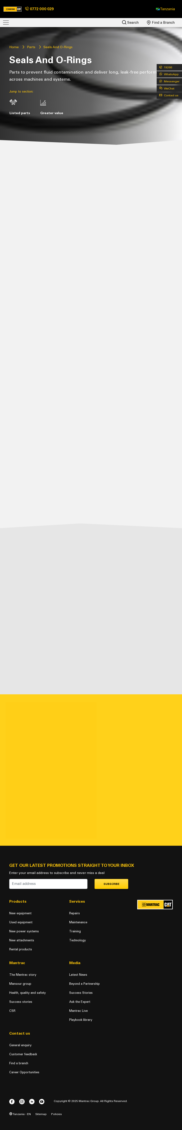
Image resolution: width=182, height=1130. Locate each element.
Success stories (20, 1002)
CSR (12, 1011)
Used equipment (20, 922)
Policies (56, 1114)
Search (130, 22)
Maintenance (78, 922)
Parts (31, 47)
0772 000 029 (39, 9)
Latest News (78, 974)
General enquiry (20, 1045)
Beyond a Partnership (84, 983)
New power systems (24, 931)
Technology (77, 940)
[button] (165, 9)
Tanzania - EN (20, 1114)
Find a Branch (161, 22)
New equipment (20, 913)
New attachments (21, 940)
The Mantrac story (22, 974)
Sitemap (41, 1114)
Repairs (74, 913)
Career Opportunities (24, 1072)
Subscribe (111, 884)
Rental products (20, 949)
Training (75, 931)
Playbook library (80, 1020)
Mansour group (20, 983)
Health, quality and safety (27, 993)
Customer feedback (23, 1054)
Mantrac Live (78, 1011)
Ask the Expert (79, 1002)
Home (14, 47)
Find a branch (18, 1063)
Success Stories (81, 993)
